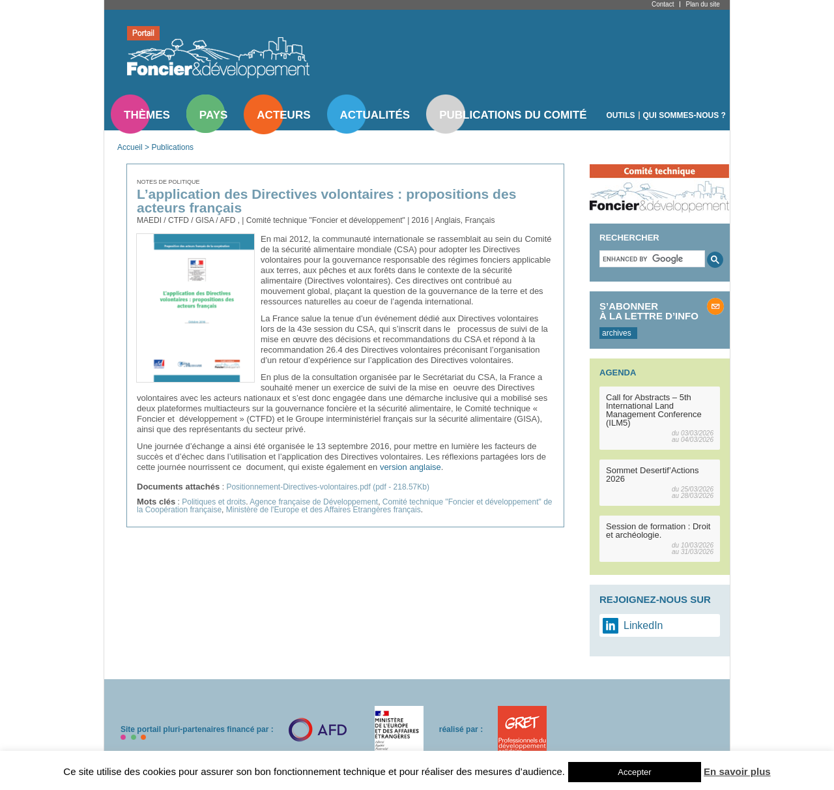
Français (480, 220)
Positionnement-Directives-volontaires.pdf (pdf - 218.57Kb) (327, 486)
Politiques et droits (214, 501)
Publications (172, 147)
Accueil (130, 147)
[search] (651, 259)
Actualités (375, 115)
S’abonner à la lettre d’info (648, 310)
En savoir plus (737, 771)
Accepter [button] (634, 772)
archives (616, 333)
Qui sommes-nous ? (684, 115)
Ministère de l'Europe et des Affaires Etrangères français (323, 509)
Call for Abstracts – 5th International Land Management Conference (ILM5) (654, 410)
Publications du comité (512, 115)
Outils (621, 115)
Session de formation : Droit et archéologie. (658, 530)
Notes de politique (168, 182)
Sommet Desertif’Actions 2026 (652, 474)
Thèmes (147, 115)
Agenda (617, 372)
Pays (213, 115)
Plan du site (702, 4)
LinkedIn (643, 625)
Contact (663, 4)
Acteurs (283, 115)
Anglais (447, 220)
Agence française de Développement (314, 501)
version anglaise (409, 467)
